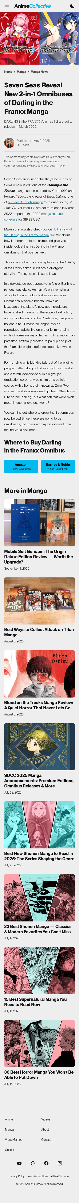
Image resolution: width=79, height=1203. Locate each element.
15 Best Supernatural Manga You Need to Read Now (35, 1002)
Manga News (39, 71)
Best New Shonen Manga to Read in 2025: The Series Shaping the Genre (39, 856)
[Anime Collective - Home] (32, 6)
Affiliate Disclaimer (59, 1176)
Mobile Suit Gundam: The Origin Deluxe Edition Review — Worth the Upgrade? (38, 557)
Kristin (25, 145)
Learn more (57, 165)
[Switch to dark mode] (72, 6)
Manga (21, 71)
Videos (45, 1119)
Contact (46, 1139)
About (45, 1129)
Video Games (13, 1139)
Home (8, 71)
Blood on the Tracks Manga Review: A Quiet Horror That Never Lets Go (38, 705)
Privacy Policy (17, 1176)
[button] (7, 6)
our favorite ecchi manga (25, 202)
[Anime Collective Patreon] (32, 1163)
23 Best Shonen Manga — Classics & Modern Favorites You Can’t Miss (37, 929)
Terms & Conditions (37, 1176)
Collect (9, 1150)
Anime (9, 1119)
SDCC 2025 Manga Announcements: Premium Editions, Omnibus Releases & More (39, 780)
